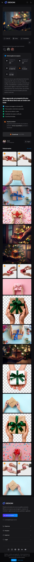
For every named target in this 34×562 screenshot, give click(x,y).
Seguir (27, 141)
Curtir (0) (7, 38)
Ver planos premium (10, 515)
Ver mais (29, 148)
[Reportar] (29, 42)
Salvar (15, 38)
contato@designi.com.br (11, 520)
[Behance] (22, 549)
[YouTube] (25, 549)
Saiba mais (20, 560)
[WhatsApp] (8, 549)
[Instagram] (11, 549)
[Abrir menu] (2, 2)
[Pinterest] (18, 549)
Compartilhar (25, 38)
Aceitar (14, 560)
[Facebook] (15, 549)
